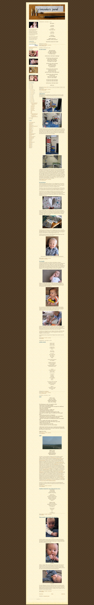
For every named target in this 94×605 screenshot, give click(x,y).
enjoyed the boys (49, 479)
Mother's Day (56, 464)
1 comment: (49, 89)
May (31, 97)
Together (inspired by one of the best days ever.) (49, 488)
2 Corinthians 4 (46, 391)
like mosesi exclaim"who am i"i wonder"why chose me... (34, 103)
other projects (31, 137)
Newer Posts (41, 593)
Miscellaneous (31, 134)
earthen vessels (33, 110)
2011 (31, 87)
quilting (30, 139)
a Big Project (42, 93)
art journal (30, 123)
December (32, 89)
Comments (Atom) (46, 596)
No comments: (50, 485)
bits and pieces (42, 182)
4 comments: (49, 179)
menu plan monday (31, 133)
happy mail (30, 130)
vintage (30, 146)
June (31, 96)
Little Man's (61, 475)
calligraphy (30, 125)
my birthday (62, 477)
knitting (30, 132)
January (32, 101)
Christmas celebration (52, 480)
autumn (30, 124)
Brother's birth (60, 471)
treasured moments (42, 460)
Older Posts (63, 593)
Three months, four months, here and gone (48, 517)
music (30, 135)
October (32, 91)
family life (42, 338)
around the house (31, 122)
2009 (31, 112)
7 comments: (49, 432)
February (32, 100)
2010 (31, 88)
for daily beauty (33, 105)
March (32, 99)
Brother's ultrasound (59, 462)
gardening (30, 129)
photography (30, 138)
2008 (31, 118)
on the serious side (31, 136)
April (31, 98)
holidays (30, 131)
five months (32, 109)
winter (30, 147)
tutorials (30, 145)
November (32, 90)
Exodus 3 (45, 43)
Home (52, 593)
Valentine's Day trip (59, 458)
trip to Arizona (43, 480)
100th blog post (53, 457)
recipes (30, 140)
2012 (31, 86)
